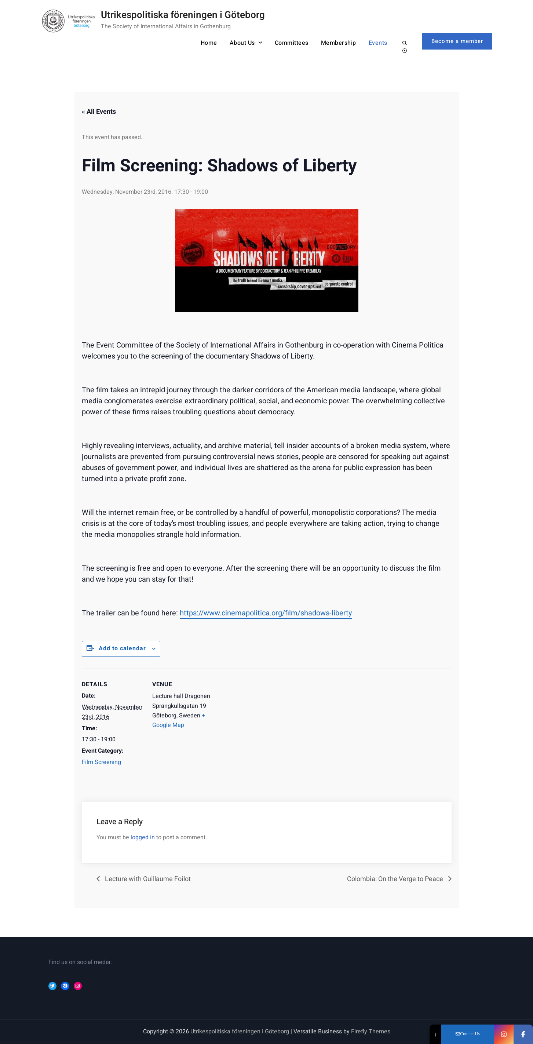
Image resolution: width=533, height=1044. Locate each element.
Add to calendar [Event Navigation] (122, 648)
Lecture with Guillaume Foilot (147, 879)
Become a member (457, 41)
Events (378, 43)
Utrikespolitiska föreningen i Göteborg (183, 15)
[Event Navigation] (261, 719)
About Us (242, 43)
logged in (143, 837)
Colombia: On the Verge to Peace (396, 879)
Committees (292, 43)
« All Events (99, 112)
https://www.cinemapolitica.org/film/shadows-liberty (266, 613)
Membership (338, 43)
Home (209, 43)
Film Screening (101, 762)
